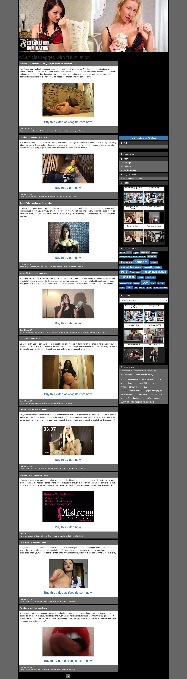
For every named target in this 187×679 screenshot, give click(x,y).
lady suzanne (32, 602)
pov (77, 131)
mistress (40, 267)
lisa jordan (31, 403)
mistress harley (39, 536)
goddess (82, 469)
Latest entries (127, 367)
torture (142, 288)
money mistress (45, 332)
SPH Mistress (126, 166)
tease (44, 131)
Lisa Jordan (31, 131)
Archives (125, 296)
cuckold (38, 131)
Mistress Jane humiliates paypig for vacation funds (141, 379)
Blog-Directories (128, 175)
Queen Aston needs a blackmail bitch (36, 203)
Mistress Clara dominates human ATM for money (140, 398)
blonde (55, 469)
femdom (72, 131)
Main (122, 147)
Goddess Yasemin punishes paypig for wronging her (141, 391)
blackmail (145, 253)
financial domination (62, 131)
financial (154, 262)
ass (129, 252)
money (104, 332)
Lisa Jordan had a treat (30, 339)
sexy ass (161, 283)
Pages (124, 143)
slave (122, 288)
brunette (69, 197)
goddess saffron (33, 469)
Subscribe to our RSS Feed (143, 138)
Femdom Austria (33, 332)
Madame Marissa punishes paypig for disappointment (142, 394)
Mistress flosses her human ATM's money (137, 383)
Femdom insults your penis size (33, 137)
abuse (122, 253)
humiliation (128, 276)
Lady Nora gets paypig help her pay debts (137, 402)
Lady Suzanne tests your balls (33, 542)
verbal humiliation (59, 197)
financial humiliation (152, 267)
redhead (53, 670)
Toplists (125, 183)
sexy (51, 197)
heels (58, 670)
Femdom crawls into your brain (33, 608)
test (58, 602)
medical (53, 602)
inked (69, 536)
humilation (82, 131)
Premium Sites (128, 154)
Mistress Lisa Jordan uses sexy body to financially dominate (46, 64)
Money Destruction (128, 170)
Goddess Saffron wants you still (33, 409)
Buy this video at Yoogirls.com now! (68, 122)
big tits (136, 253)
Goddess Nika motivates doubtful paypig (137, 374)
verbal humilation (74, 332)
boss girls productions (128, 257)
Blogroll (125, 159)
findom (124, 272)
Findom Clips (126, 163)
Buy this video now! (68, 187)
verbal (75, 197)
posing (136, 283)
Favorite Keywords (129, 249)
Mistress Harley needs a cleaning (34, 475)
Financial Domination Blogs (132, 178)
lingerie (140, 277)
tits (136, 288)
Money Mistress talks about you (33, 273)
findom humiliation (154, 271)
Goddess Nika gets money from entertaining (138, 371)
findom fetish (135, 272)
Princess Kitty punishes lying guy (134, 387)
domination (50, 131)
